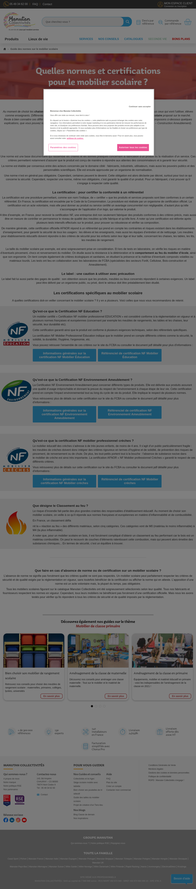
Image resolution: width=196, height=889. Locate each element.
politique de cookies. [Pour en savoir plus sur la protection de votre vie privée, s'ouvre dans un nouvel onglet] (75, 138)
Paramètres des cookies (63, 147)
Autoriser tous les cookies (133, 147)
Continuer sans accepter (140, 107)
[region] (98, 122)
